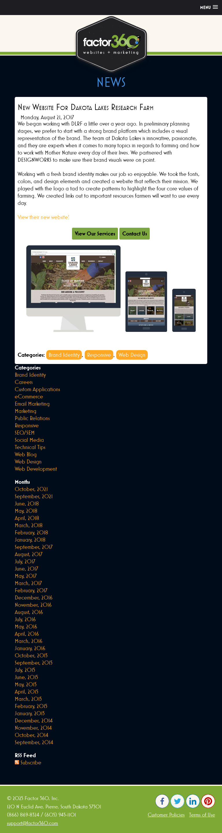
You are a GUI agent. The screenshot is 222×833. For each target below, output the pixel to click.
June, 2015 (26, 677)
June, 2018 (27, 503)
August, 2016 (29, 611)
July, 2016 (25, 619)
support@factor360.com (32, 823)
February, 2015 (31, 706)
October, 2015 (31, 655)
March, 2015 (28, 698)
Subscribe (31, 762)
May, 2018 (26, 510)
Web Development (36, 468)
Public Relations (32, 418)
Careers (24, 381)
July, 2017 (25, 561)
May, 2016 (26, 626)
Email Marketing (32, 403)
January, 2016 (30, 648)
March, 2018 (28, 525)
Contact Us (134, 233)
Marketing (25, 410)
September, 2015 (34, 662)
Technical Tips (30, 447)
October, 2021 (31, 489)
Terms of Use (202, 814)
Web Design (132, 354)
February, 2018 (31, 532)
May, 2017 (26, 575)
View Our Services (95, 233)
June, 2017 (26, 568)
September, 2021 (34, 496)
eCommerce (29, 396)
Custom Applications (37, 389)
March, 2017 (28, 583)
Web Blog (26, 454)
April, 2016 (27, 633)
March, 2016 (28, 640)
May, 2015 (26, 684)
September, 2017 (34, 546)
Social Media (29, 439)
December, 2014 (34, 720)
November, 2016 (33, 604)
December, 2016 (34, 597)
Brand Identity (64, 354)
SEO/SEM (25, 432)
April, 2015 (26, 691)
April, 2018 (27, 517)
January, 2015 (30, 713)
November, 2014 (33, 727)
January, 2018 (30, 539)
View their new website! (43, 217)
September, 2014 (34, 742)
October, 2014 (31, 734)
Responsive (99, 354)
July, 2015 (25, 669)
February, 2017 (31, 590)
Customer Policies (166, 814)
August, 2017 (28, 554)
